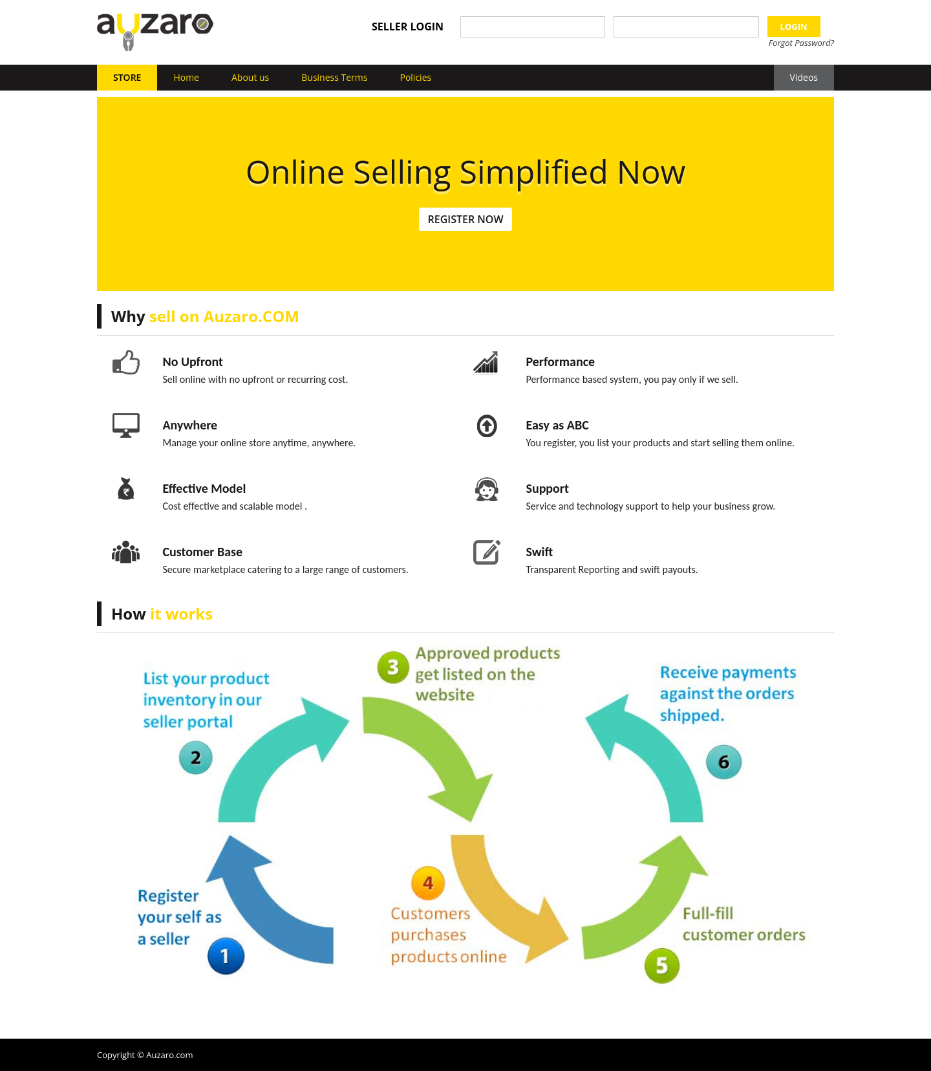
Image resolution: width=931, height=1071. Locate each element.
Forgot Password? (801, 43)
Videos (804, 77)
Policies (415, 77)
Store (127, 77)
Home (186, 77)
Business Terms (334, 77)
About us (250, 77)
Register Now (465, 219)
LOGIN (794, 26)
